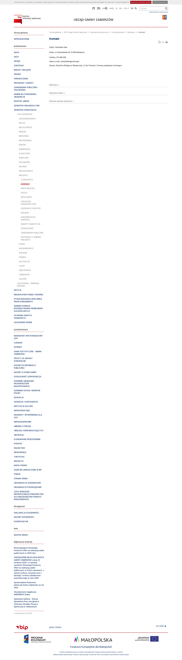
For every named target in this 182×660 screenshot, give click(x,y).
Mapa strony (55, 627)
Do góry (161, 626)
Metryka (53, 85)
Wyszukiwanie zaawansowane (158, 12)
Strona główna (55, 32)
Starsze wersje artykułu (60, 101)
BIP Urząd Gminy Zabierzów (75, 32)
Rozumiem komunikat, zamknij (141, 2)
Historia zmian (56, 93)
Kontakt (142, 32)
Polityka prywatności (160, 2)
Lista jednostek (118, 32)
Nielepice (131, 32)
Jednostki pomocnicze (99, 32)
